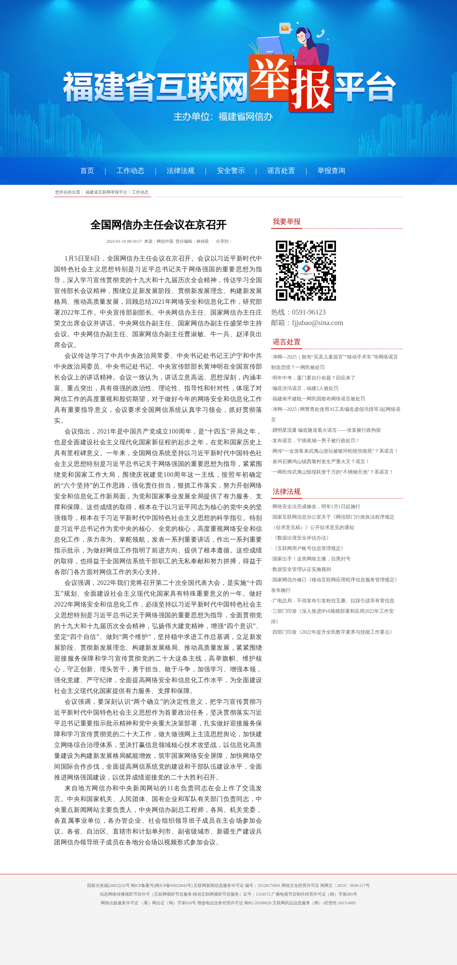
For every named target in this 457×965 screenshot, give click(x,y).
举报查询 (331, 170)
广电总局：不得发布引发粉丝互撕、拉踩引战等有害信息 (333, 600)
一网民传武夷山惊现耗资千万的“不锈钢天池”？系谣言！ (333, 472)
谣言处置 (281, 170)
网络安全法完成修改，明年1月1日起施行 (316, 506)
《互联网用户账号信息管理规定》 (309, 548)
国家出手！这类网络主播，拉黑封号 (311, 558)
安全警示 (231, 170)
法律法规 (181, 170)
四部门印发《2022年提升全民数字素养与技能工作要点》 (333, 632)
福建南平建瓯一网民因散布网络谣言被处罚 (318, 398)
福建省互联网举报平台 (106, 192)
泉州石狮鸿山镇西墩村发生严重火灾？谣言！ (321, 461)
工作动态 (130, 170)
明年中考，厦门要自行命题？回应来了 (313, 377)
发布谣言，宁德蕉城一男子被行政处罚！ (316, 440)
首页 (87, 170)
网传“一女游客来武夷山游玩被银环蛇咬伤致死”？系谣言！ (335, 451)
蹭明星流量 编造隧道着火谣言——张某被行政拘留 (326, 430)
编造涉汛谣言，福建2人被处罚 (305, 388)
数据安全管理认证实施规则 (301, 569)
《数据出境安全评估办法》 (301, 538)
